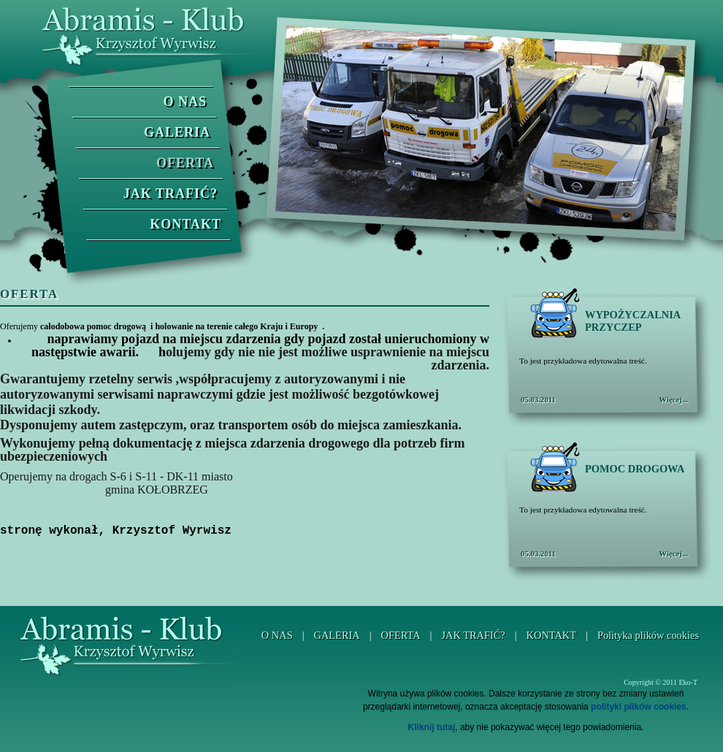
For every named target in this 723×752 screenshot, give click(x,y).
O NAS (185, 101)
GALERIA (177, 132)
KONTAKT (185, 224)
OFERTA (185, 163)
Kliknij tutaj (432, 727)
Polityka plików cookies (648, 635)
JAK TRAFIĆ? (170, 193)
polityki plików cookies (638, 707)
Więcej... (673, 399)
